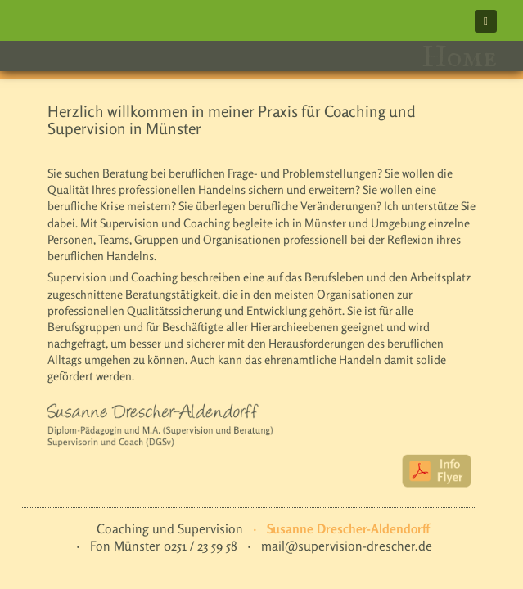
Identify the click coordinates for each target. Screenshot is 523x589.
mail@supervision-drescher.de (346, 546)
